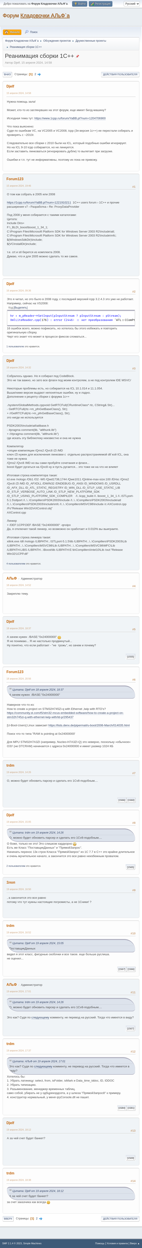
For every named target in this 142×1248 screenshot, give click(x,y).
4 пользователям (15, 563)
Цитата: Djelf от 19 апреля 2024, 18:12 (38, 1191)
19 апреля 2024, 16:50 (18, 889)
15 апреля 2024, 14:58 (18, 93)
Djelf (10, 86)
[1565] (130, 867)
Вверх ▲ (135, 1243)
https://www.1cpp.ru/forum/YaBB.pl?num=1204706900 (69, 118)
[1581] (131, 1108)
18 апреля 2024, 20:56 (18, 678)
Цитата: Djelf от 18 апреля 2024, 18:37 (38, 689)
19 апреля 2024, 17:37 (18, 1050)
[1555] (130, 656)
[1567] (121, 969)
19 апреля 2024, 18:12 (18, 1129)
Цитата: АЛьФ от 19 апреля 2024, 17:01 (38, 1061)
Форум (11, 15)
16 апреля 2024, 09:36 (18, 290)
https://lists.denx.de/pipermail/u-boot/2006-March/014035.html (89, 725)
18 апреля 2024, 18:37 (18, 628)
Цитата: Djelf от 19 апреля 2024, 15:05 (38, 943)
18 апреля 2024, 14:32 (18, 367)
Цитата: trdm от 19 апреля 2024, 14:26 (38, 832)
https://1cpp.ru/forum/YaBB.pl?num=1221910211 (39, 202)
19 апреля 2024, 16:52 (18, 932)
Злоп (10, 882)
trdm (10, 765)
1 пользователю (15, 346)
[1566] (121, 800)
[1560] (131, 800)
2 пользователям (15, 866)
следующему (40, 1017)
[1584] (121, 1108)
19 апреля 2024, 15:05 (18, 821)
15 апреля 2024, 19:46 (18, 185)
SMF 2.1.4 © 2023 (12, 1243)
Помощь (100, 1243)
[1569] (130, 1158)
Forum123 (14, 179)
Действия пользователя (120, 74)
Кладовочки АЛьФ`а (45, 15)
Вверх (8, 1218)
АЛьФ (11, 578)
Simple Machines (32, 1243)
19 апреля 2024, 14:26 (18, 772)
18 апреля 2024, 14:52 (18, 585)
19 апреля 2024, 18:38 (18, 1180)
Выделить (20, 307)
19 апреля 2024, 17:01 (18, 991)
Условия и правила (117, 1243)
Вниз (7, 74)
